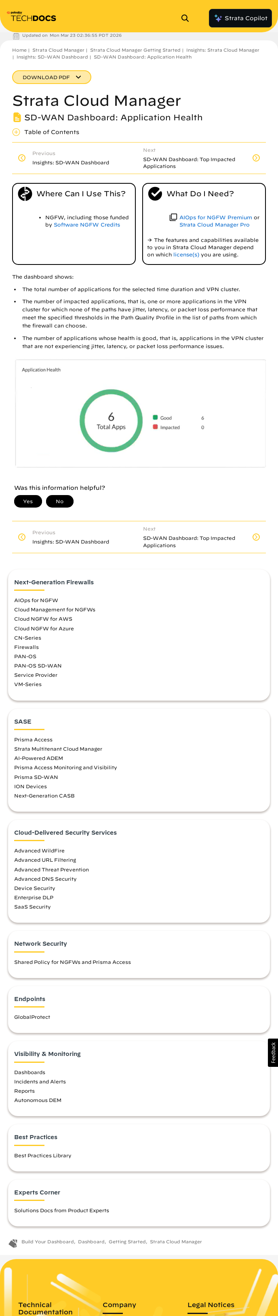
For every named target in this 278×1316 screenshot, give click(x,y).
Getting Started (127, 1241)
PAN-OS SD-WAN (38, 665)
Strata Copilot (240, 18)
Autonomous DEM (37, 1100)
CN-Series (27, 637)
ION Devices (30, 786)
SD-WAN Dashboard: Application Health (143, 56)
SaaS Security (32, 906)
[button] (273, 1053)
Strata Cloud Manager (58, 49)
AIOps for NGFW (36, 600)
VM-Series (28, 684)
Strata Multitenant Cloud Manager (58, 748)
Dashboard (91, 1241)
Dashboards (29, 1072)
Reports (24, 1091)
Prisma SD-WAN (36, 777)
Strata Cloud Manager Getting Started (135, 49)
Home (19, 49)
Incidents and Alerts (40, 1081)
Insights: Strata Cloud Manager (222, 49)
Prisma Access (33, 739)
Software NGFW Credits (87, 225)
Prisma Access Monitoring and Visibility (65, 767)
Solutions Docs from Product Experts (61, 1210)
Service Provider (35, 675)
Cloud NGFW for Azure (44, 628)
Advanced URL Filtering (45, 860)
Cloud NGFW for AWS (43, 618)
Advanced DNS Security (45, 879)
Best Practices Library (43, 1155)
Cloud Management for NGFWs (54, 609)
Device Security (34, 888)
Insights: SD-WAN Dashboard (52, 56)
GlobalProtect (32, 1017)
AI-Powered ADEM (38, 758)
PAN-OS (25, 656)
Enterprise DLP (33, 897)
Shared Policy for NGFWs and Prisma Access (72, 962)
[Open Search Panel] (187, 18)
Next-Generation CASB (44, 795)
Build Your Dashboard (47, 1241)
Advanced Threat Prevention (51, 869)
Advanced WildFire (39, 850)
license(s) (186, 255)
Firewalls (26, 647)
